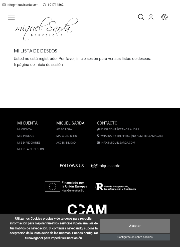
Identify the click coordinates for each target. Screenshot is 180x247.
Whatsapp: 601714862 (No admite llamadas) (131, 136)
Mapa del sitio (66, 136)
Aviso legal (64, 129)
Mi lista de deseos (30, 149)
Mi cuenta (24, 129)
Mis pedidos (25, 136)
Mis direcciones (28, 142)
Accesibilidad (66, 142)
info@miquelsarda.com (21, 5)
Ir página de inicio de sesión (38, 64)
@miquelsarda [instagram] (105, 165)
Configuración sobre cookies (135, 237)
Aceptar (135, 226)
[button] (11, 18)
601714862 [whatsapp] (53, 5)
